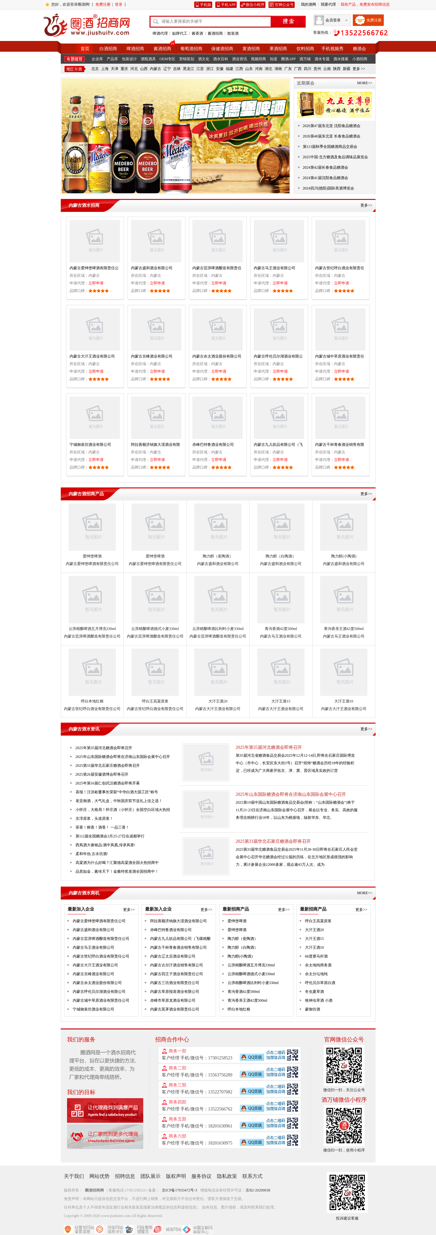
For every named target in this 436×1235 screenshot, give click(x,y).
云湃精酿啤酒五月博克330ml (92, 628)
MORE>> (364, 83)
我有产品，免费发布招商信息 (365, 4)
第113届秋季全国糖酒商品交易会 (330, 146)
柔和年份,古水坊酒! (92, 854)
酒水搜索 (340, 59)
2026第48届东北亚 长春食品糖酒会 (331, 136)
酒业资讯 (239, 59)
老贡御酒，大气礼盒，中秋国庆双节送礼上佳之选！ (119, 801)
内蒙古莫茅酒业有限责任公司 (174, 1009)
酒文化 (203, 59)
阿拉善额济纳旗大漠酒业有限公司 (178, 921)
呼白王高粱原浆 (155, 701)
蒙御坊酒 (312, 1009)
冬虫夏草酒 (314, 991)
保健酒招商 (222, 48)
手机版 (205, 5)
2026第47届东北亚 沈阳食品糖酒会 (331, 126)
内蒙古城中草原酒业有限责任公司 (101, 1000)
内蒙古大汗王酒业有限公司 (92, 356)
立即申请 (96, 283)
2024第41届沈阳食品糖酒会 (325, 178)
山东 (249, 69)
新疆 (346, 69)
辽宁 (167, 69)
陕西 (337, 69)
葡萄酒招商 (191, 48)
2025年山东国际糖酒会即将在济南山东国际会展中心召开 (291, 794)
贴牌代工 (179, 33)
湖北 (268, 69)
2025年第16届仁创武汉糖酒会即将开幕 (108, 783)
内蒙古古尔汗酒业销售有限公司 (176, 965)
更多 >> (359, 69)
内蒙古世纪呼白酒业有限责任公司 (92, 709)
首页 (85, 48)
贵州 (317, 69)
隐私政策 (227, 1176)
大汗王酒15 (280, 701)
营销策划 (186, 59)
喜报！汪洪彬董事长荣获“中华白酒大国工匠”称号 (117, 792)
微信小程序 (255, 5)
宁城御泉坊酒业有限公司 (90, 444)
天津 (114, 69)
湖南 (278, 69)
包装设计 (129, 59)
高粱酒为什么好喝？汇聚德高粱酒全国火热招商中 (117, 862)
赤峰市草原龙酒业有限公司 (172, 1000)
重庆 (124, 69)
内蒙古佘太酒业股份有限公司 (216, 356)
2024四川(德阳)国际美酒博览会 (328, 188)
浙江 (210, 69)
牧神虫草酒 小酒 (318, 1000)
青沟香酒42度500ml (281, 628)
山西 (144, 69)
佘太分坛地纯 (316, 974)
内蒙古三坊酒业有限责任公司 (174, 983)
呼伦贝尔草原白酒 (320, 983)
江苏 (200, 69)
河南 (259, 69)
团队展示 (150, 1176)
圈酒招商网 (94, 1190)
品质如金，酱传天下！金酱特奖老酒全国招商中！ (117, 871)
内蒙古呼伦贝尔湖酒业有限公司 (99, 991)
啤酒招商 (135, 48)
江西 (239, 69)
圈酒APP (288, 59)
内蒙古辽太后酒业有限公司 (172, 956)
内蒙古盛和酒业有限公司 (152, 268)
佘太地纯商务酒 (318, 965)
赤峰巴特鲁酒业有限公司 (213, 444)
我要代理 (328, 4)
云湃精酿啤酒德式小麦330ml (155, 628)
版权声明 (176, 1176)
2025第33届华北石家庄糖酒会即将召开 (273, 841)
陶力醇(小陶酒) (343, 556)
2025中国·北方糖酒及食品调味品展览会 (335, 157)
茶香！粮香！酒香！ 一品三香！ (102, 827)
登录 (118, 4)
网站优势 (99, 1176)
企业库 (97, 59)
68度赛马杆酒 (316, 956)
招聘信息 (125, 1176)
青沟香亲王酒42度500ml (344, 628)
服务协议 (201, 1176)
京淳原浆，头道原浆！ (94, 818)
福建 (229, 69)
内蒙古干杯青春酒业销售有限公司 (178, 947)
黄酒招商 (251, 48)
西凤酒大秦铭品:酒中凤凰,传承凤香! (105, 845)
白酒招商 (108, 48)
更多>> (366, 205)
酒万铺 (305, 59)
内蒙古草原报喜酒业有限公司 (174, 991)
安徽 (220, 69)
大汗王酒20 (217, 701)
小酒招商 (359, 59)
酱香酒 (197, 33)
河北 (134, 69)
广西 (298, 69)
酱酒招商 (215, 33)
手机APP (228, 5)
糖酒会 (359, 48)
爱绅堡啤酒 (92, 556)
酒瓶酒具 (148, 59)
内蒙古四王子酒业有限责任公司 (176, 974)
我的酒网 (308, 4)
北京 (95, 69)
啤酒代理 (160, 33)
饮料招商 (305, 48)
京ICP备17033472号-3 (179, 1190)
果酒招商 (278, 48)
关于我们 (74, 1176)
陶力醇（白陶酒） (281, 556)
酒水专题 (322, 59)
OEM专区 (168, 59)
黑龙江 (188, 69)
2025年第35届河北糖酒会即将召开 (269, 747)
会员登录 (333, 20)
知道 (273, 59)
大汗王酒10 (343, 701)
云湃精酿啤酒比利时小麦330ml (218, 628)
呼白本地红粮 (92, 701)
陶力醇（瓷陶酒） (218, 556)
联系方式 (252, 1176)
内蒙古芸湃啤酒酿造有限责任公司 (92, 636)
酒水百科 (220, 59)
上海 (105, 69)
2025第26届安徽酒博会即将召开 (102, 774)
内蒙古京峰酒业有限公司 (152, 356)
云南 (327, 69)
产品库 (112, 59)
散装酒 (233, 33)
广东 (288, 69)
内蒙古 (155, 69)
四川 (307, 69)
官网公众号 (284, 5)
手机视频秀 (332, 48)
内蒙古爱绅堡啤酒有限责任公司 (92, 564)
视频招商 (258, 59)
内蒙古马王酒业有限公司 (274, 268)
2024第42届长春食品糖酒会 (325, 167)
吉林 (177, 69)
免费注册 (102, 4)
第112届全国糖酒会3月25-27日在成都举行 (110, 836)
